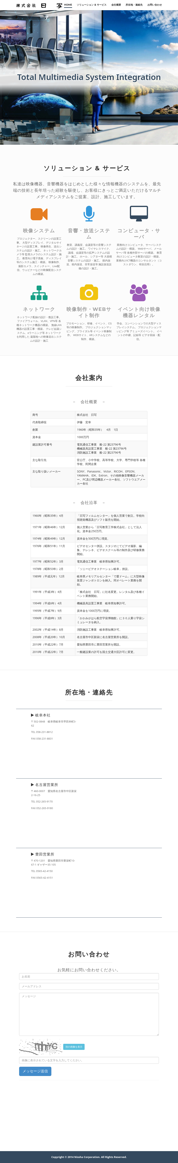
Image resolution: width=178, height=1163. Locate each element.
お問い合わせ (154, 4)
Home (68, 4)
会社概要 (116, 4)
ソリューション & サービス (92, 4)
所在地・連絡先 (134, 4)
